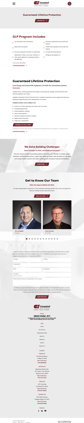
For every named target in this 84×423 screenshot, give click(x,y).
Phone (14, 270)
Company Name (16, 265)
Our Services (42, 331)
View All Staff (42, 197)
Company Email (46, 270)
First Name (15, 260)
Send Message (42, 298)
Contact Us (42, 21)
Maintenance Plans (42, 334)
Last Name (45, 260)
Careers (42, 344)
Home (42, 328)
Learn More (42, 165)
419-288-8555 (42, 364)
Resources (42, 341)
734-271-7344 (42, 379)
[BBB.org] (38, 412)
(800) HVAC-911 (42, 317)
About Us (42, 337)
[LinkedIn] (42, 412)
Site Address (16, 275)
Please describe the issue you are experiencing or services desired (27, 280)
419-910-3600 (42, 392)
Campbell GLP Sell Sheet (23, 125)
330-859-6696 (42, 404)
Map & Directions (42, 362)
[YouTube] (45, 412)
